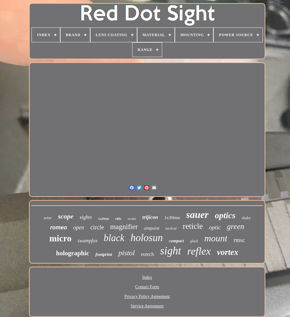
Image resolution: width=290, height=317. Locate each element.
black (114, 237)
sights (86, 217)
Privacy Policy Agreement (147, 296)
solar (48, 217)
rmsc (239, 240)
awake (132, 218)
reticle (193, 226)
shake (246, 217)
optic (215, 227)
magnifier (124, 227)
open (78, 227)
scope (66, 216)
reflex (199, 251)
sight (170, 251)
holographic (72, 253)
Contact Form (147, 287)
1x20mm (103, 218)
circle (97, 227)
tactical (171, 228)
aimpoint (151, 228)
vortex (227, 252)
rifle (118, 218)
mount (215, 238)
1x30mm (172, 217)
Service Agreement (147, 306)
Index (147, 277)
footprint (103, 254)
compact (176, 241)
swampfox (88, 240)
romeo (58, 227)
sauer (197, 214)
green (235, 226)
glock (194, 241)
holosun (147, 237)
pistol (126, 253)
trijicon (150, 217)
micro (60, 238)
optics (225, 215)
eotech (147, 254)
